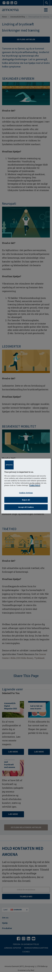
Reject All (26, 500)
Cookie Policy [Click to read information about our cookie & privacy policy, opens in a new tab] (35, 485)
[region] (26, 486)
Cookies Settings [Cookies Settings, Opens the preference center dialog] (26, 493)
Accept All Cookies (26, 507)
